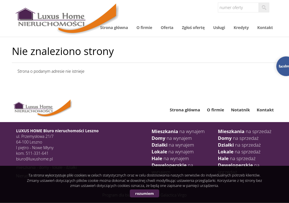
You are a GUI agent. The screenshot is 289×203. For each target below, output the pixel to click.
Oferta (167, 27)
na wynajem (178, 131)
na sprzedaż (245, 131)
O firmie (144, 27)
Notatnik (240, 109)
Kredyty (241, 27)
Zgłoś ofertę (193, 27)
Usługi (219, 27)
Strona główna (114, 27)
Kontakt (265, 27)
